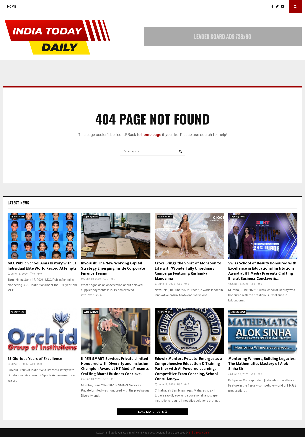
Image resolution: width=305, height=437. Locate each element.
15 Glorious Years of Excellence (35, 359)
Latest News (18, 203)
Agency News (17, 216)
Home (11, 6)
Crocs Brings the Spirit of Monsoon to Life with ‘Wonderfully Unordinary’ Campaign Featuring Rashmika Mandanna (188, 271)
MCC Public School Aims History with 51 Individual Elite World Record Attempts (42, 266)
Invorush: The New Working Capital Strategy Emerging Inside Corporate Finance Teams (113, 268)
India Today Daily (199, 432)
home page (151, 134)
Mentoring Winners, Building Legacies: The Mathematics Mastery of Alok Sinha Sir (261, 364)
